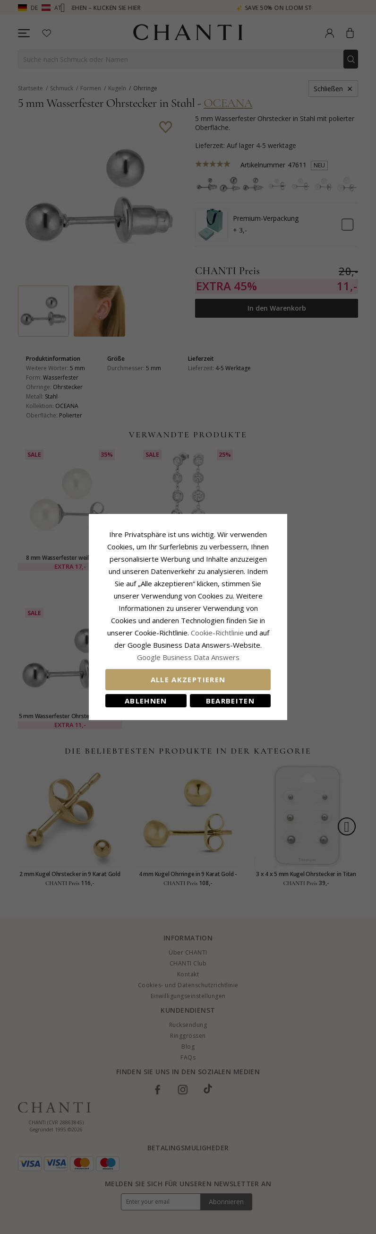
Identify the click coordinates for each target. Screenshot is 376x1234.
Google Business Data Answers (188, 657)
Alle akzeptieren (188, 679)
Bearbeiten (230, 700)
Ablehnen (146, 700)
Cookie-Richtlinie (217, 632)
